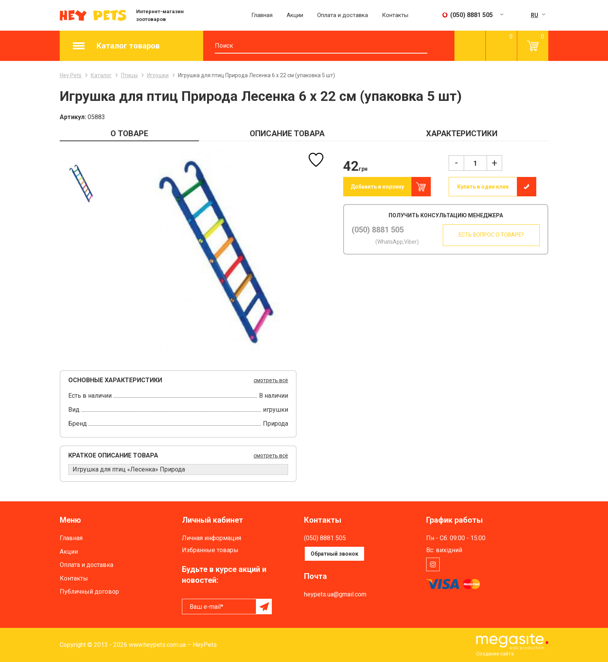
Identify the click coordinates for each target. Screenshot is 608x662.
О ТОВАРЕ (129, 133)
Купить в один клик (483, 187)
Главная (262, 15)
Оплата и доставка (342, 15)
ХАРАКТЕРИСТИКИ (461, 133)
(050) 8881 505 (378, 230)
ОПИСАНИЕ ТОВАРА (287, 133)
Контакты (395, 15)
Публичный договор (89, 591)
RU (534, 15)
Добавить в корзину (377, 187)
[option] (81, 183)
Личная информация (211, 538)
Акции (295, 15)
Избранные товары (210, 550)
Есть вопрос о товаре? (489, 235)
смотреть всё (271, 380)
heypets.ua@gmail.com (335, 594)
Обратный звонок (334, 554)
